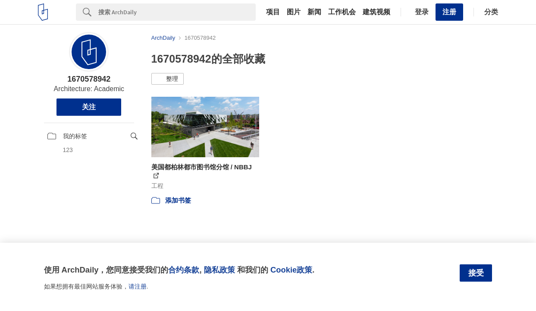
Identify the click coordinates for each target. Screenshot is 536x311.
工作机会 (342, 12)
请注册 (138, 286)
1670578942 (88, 79)
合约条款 (183, 269)
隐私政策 (219, 269)
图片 (294, 12)
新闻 (314, 12)
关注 (89, 107)
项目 (273, 12)
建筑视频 (376, 12)
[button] (167, 79)
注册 (449, 12)
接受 (476, 273)
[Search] (177, 12)
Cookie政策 (291, 269)
